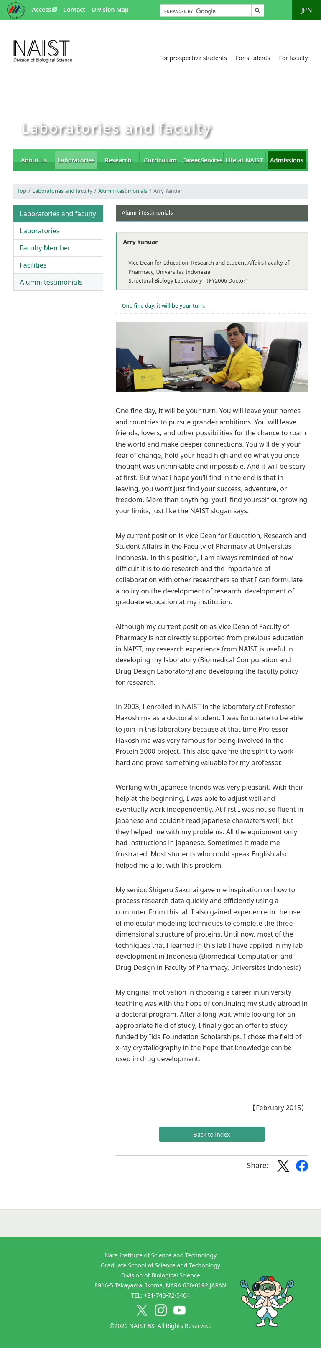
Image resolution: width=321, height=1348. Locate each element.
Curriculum (160, 160)
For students (253, 58)
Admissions (286, 160)
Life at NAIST (244, 160)
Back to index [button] (212, 1134)
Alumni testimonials (122, 190)
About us (34, 160)
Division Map (110, 9)
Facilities (33, 265)
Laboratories (75, 160)
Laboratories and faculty (62, 190)
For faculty (293, 58)
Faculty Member (45, 247)
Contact (74, 9)
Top (22, 190)
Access (41, 9)
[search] (205, 11)
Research (118, 160)
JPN (306, 10)
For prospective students (193, 58)
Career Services (202, 160)
